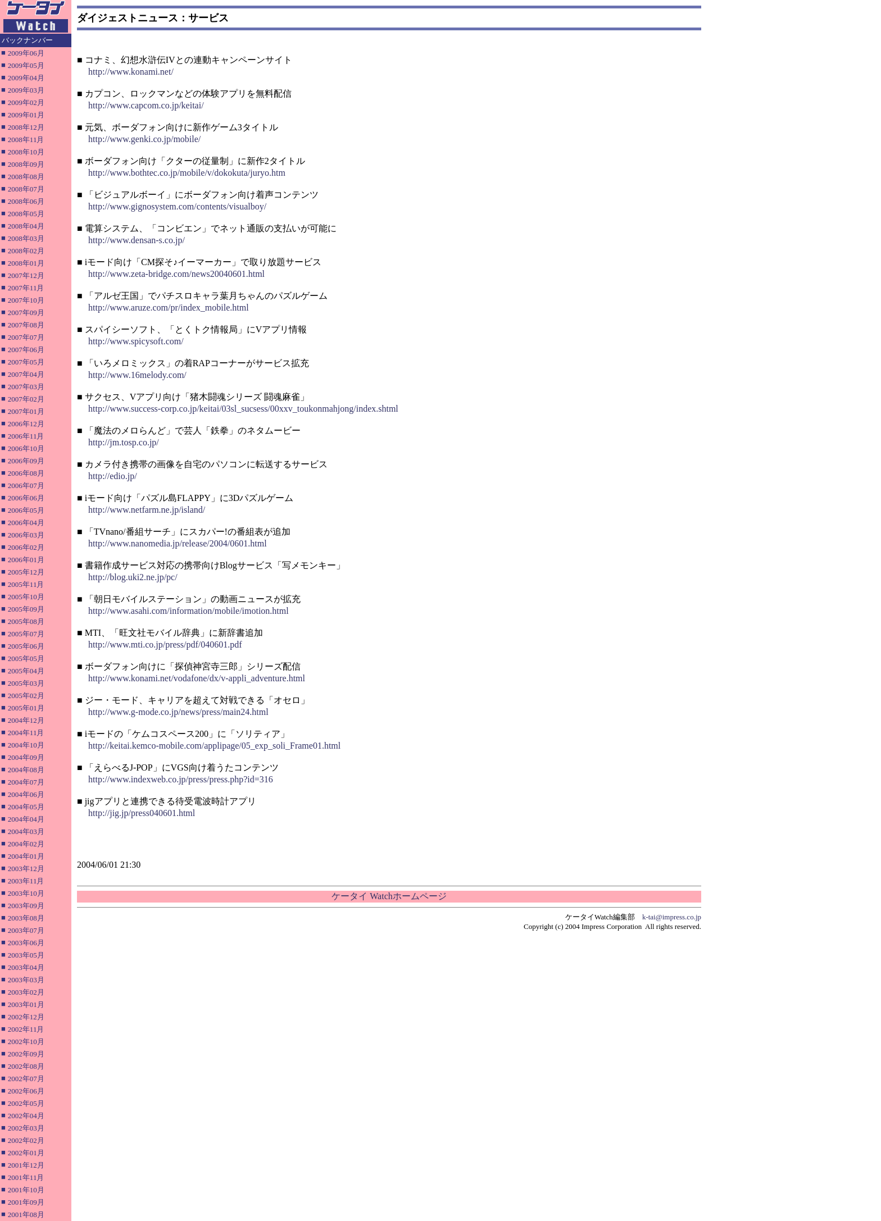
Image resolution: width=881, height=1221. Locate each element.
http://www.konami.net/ (131, 71)
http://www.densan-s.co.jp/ (136, 240)
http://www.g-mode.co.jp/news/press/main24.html (178, 712)
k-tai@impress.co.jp (671, 917)
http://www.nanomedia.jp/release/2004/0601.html (177, 543)
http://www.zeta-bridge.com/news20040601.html (176, 274)
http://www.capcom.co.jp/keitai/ (146, 105)
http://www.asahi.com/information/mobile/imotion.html (188, 611)
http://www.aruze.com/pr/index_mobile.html (168, 307)
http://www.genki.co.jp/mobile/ (144, 139)
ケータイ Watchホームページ (388, 896)
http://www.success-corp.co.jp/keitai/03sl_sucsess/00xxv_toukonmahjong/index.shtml (243, 408)
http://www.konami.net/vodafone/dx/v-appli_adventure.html (196, 678)
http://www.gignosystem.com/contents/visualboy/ (177, 206)
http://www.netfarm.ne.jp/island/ (146, 509)
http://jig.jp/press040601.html (141, 813)
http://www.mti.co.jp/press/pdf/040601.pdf (165, 644)
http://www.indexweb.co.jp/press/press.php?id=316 (180, 779)
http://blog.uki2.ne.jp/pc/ (133, 577)
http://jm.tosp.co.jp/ (123, 442)
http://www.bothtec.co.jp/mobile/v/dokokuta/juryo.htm (186, 172)
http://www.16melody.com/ (137, 375)
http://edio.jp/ (112, 476)
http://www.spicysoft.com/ (136, 341)
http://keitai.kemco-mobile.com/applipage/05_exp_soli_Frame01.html (214, 745)
